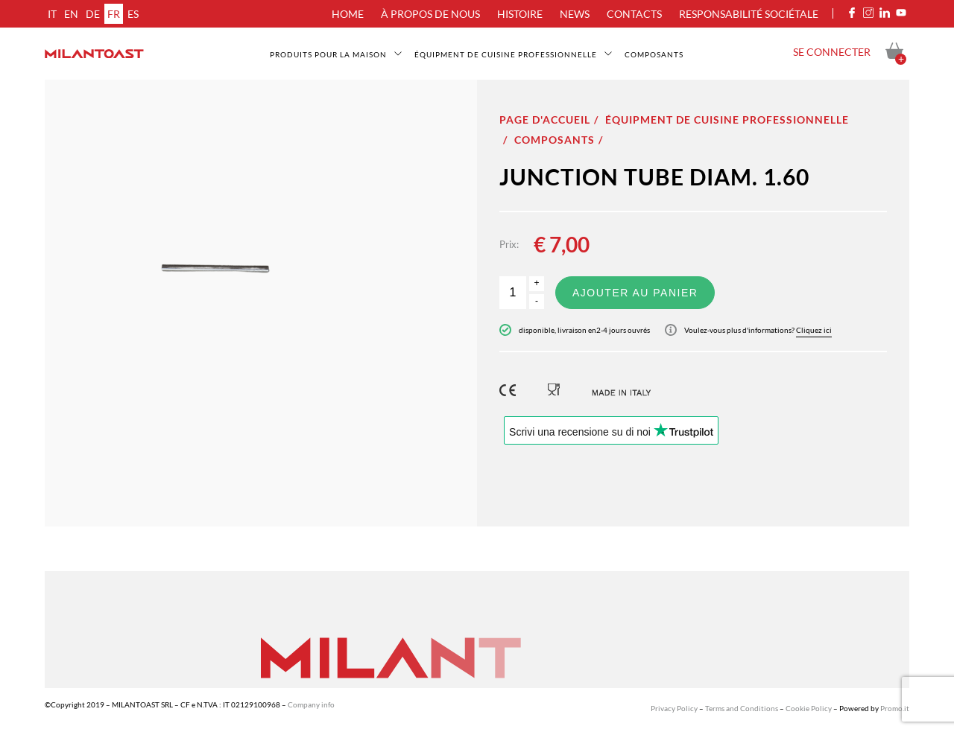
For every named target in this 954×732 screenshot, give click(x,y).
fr (113, 13)
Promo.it (894, 708)
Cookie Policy (809, 708)
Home (348, 13)
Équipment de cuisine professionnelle (505, 54)
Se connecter (832, 51)
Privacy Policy (674, 708)
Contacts (634, 13)
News (575, 13)
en (71, 13)
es (133, 13)
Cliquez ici (814, 329)
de (93, 13)
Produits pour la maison (328, 54)
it (52, 13)
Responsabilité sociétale (748, 13)
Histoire (520, 13)
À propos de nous (430, 13)
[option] (261, 303)
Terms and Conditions (741, 708)
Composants (654, 54)
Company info (311, 704)
